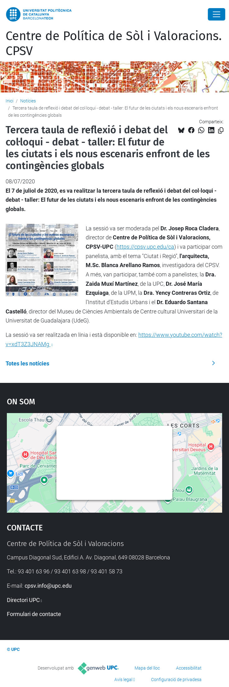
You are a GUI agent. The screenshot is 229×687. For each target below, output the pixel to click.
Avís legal (123, 679)
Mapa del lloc (147, 668)
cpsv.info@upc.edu (48, 585)
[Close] (216, 14)
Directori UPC (23, 600)
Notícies (28, 100)
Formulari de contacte (34, 614)
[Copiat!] (220, 130)
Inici (9, 100)
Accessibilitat (189, 668)
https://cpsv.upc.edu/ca (145, 246)
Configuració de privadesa (176, 679)
